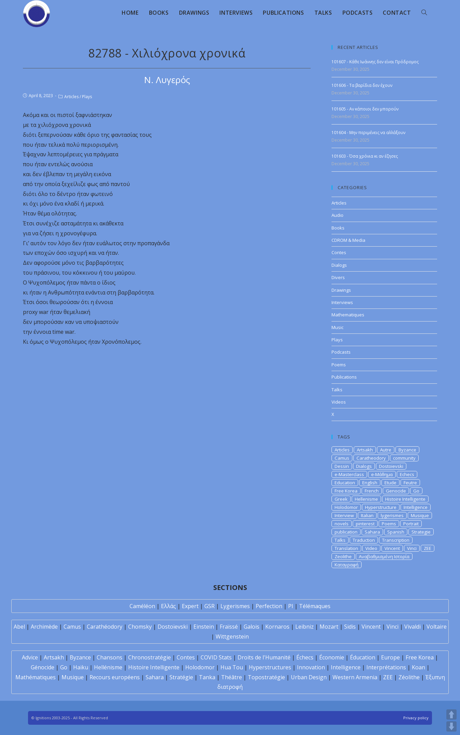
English (369, 483)
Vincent (392, 548)
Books (338, 228)
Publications (344, 377)
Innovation (311, 667)
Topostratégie (266, 677)
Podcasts (341, 352)
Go (416, 491)
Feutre (410, 483)
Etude (390, 483)
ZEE (427, 548)
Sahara (372, 532)
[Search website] (424, 12)
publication (346, 532)
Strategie (421, 532)
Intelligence (416, 507)
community (404, 458)
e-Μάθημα (382, 474)
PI (290, 606)
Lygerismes (235, 606)
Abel (19, 626)
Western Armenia (355, 677)
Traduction (364, 540)
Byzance (407, 450)
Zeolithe (343, 556)
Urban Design (309, 677)
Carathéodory (104, 626)
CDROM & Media (348, 240)
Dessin (342, 466)
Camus (342, 458)
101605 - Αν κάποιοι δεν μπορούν (365, 109)
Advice (30, 657)
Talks (337, 389)
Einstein (203, 626)
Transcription (395, 540)
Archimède (44, 626)
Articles (71, 97)
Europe (390, 657)
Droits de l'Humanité (264, 657)
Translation (346, 548)
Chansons (109, 657)
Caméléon (142, 606)
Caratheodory (371, 458)
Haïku (80, 667)
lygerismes (392, 515)
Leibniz (304, 626)
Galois (251, 626)
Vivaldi (412, 626)
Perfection (269, 606)
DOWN (451, 726)
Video (371, 548)
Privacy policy (416, 717)
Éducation (362, 657)
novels (342, 524)
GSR (209, 606)
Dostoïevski (173, 626)
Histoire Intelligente (405, 499)
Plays (87, 97)
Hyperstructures (270, 667)
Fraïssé (229, 626)
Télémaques (314, 606)
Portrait (411, 524)
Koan (418, 667)
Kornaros (277, 626)
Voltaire (437, 626)
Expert (190, 606)
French (372, 491)
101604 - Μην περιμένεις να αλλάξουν (368, 132)
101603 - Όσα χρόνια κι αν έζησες (365, 156)
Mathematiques (348, 315)
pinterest (365, 524)
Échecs (304, 657)
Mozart (329, 626)
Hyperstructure (380, 507)
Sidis (350, 626)
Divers (338, 277)
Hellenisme (366, 499)
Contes (339, 252)
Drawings (341, 290)
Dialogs (339, 265)
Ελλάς (168, 606)
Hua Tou (231, 667)
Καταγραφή (346, 565)
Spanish (395, 532)
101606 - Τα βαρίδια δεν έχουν (362, 85)
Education (345, 483)
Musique (420, 515)
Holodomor (346, 507)
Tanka (207, 677)
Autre (385, 450)
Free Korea (346, 491)
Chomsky (140, 626)
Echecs (407, 474)
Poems (339, 365)
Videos (339, 402)
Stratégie (181, 677)
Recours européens (115, 677)
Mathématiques (35, 677)
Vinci (412, 548)
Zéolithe (409, 677)
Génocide (42, 667)
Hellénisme (108, 667)
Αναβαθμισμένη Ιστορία (384, 556)
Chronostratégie (149, 657)
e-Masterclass (349, 474)
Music (337, 327)
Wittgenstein (232, 636)
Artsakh (365, 450)
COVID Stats (216, 657)
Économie (331, 657)
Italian (367, 515)
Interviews (342, 302)
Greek (341, 499)
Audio (337, 215)
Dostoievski (391, 466)
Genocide (396, 491)
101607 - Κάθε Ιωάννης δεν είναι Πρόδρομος (375, 62)
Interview (344, 515)
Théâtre (231, 677)
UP (451, 714)
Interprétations (386, 667)
